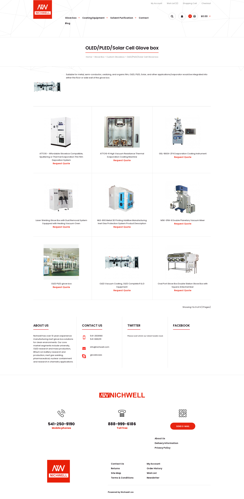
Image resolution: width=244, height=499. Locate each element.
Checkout (206, 3)
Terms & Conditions (122, 477)
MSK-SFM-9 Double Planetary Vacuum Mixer (183, 220)
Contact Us (117, 463)
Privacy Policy (162, 447)
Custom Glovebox (115, 56)
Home (89, 56)
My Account (156, 3)
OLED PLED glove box (61, 283)
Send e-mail (182, 426)
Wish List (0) (172, 3)
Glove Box (99, 56)
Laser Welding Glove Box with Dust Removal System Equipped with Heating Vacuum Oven (61, 222)
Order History (154, 468)
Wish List (152, 473)
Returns (115, 468)
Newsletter (153, 477)
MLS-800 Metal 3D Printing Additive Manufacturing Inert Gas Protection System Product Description (122, 222)
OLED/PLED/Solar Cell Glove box (142, 56)
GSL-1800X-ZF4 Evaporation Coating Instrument (182, 153)
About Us (160, 438)
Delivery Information (166, 443)
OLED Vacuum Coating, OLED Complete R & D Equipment (122, 285)
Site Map (116, 473)
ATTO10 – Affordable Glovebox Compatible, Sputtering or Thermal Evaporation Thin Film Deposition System (61, 157)
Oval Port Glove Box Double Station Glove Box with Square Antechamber (183, 285)
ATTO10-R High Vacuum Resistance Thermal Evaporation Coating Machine (122, 155)
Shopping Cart (190, 3)
